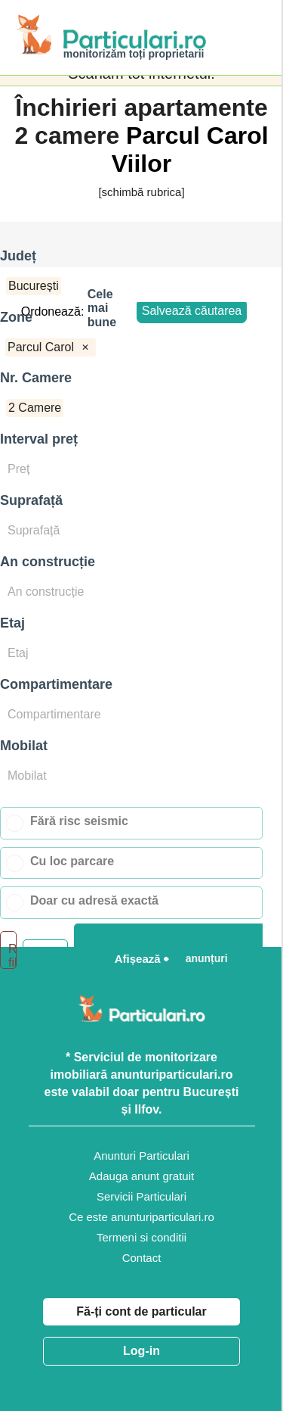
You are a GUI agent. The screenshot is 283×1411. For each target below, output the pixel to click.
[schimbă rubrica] (141, 191)
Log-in (141, 1350)
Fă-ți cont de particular (141, 1311)
